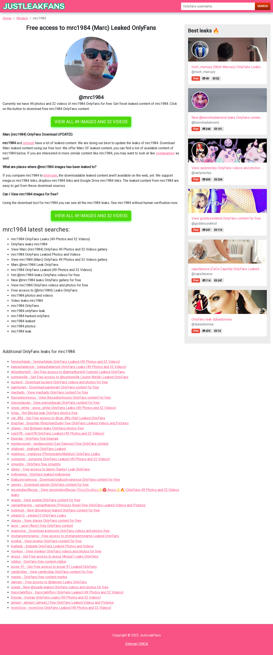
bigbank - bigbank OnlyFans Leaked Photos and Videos (52, 546)
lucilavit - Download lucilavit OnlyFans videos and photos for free (59, 382)
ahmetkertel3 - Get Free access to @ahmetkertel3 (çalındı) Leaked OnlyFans (68, 372)
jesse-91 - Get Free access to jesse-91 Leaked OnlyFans (54, 567)
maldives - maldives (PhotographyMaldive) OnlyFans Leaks (55, 454)
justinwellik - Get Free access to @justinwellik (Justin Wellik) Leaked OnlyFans (69, 377)
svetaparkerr (165, 153)
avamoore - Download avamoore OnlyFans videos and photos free (60, 531)
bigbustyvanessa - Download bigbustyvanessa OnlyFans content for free (65, 480)
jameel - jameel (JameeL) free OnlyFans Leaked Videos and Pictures (62, 603)
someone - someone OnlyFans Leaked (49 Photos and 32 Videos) (60, 459)
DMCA (143, 644)
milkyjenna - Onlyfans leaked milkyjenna (40, 474)
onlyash (28, 143)
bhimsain (50, 175)
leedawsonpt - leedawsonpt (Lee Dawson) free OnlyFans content (59, 444)
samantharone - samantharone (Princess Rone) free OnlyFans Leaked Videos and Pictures (78, 505)
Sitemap (131, 644)
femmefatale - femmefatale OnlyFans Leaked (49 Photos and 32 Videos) (65, 362)
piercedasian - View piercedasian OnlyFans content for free (55, 403)
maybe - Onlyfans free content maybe (39, 577)
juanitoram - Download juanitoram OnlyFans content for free (55, 387)
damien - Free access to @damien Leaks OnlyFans (49, 582)
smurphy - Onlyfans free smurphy (36, 464)
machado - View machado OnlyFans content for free (49, 392)
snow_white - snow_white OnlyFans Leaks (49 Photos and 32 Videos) (63, 408)
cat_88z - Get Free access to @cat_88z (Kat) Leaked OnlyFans (58, 418)
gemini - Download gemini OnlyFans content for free (50, 485)
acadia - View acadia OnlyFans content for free (45, 500)
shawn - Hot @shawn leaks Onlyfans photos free (47, 428)
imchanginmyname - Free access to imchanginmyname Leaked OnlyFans (65, 536)
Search (262, 6)
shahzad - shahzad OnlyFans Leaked (38, 449)
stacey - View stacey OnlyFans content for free (46, 521)
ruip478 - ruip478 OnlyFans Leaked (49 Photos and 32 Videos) (57, 433)
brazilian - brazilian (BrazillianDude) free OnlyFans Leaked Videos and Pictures (70, 423)
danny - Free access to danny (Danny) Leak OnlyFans (50, 469)
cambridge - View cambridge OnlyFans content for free (52, 572)
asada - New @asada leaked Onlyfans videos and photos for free (59, 587)
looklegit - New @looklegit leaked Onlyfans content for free (55, 510)
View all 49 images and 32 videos (91, 121)
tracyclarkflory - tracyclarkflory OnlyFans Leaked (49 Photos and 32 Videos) (67, 592)
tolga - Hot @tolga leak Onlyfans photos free (44, 413)
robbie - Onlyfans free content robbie (38, 562)
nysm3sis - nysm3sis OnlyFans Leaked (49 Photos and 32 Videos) (61, 608)
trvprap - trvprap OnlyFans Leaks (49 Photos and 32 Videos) (56, 597)
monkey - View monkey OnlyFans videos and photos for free (56, 551)
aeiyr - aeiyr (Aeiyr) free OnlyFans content (42, 526)
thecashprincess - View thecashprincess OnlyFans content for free (61, 398)
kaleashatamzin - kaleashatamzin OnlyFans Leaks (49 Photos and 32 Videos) (68, 367)
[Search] (218, 6)
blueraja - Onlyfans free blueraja (34, 439)
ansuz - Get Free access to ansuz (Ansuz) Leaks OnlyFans (54, 556)
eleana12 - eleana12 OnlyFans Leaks (38, 515)
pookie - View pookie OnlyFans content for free (46, 541)
